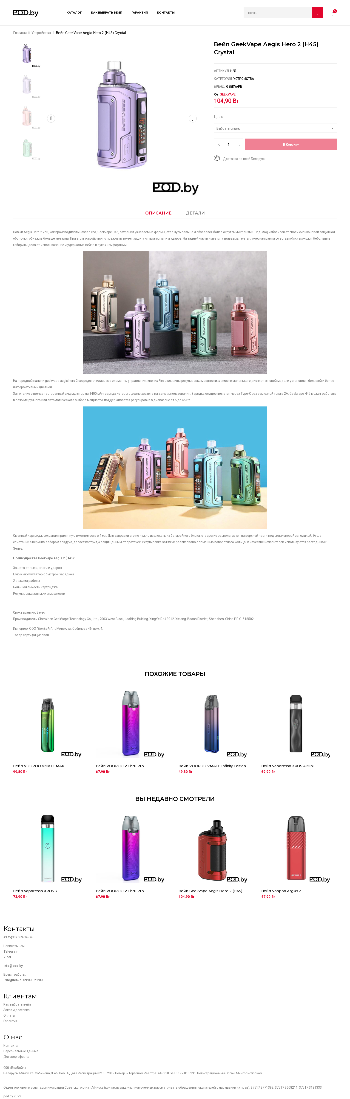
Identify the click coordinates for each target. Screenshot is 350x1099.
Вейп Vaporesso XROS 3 (35, 891)
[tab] (158, 214)
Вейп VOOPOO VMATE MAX (38, 766)
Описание (158, 213)
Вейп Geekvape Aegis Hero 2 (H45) (210, 891)
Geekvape (234, 86)
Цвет (218, 117)
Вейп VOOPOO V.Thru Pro (120, 766)
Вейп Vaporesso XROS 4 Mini (287, 766)
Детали (195, 213)
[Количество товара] (228, 144)
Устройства (41, 33)
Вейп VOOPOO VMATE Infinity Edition (212, 766)
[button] (332, 12)
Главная (20, 33)
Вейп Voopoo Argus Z (281, 891)
